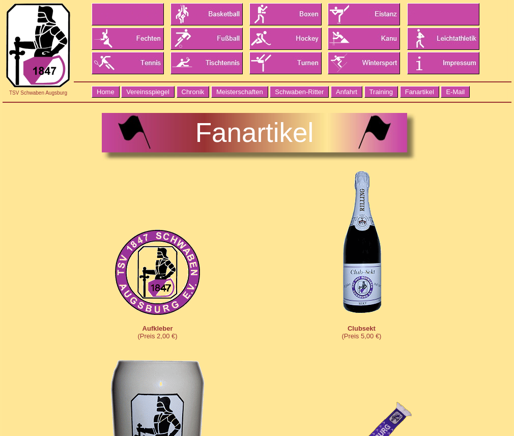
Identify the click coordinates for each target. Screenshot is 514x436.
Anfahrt (346, 92)
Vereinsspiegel (147, 92)
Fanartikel (419, 92)
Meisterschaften (239, 92)
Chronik (193, 92)
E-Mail (455, 92)
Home (106, 92)
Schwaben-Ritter (299, 92)
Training (381, 92)
